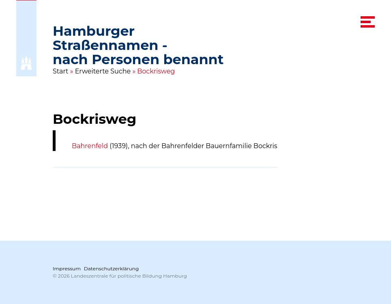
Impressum (67, 268)
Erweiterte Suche (103, 71)
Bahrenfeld (90, 146)
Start (61, 71)
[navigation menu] (367, 22)
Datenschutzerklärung (111, 268)
